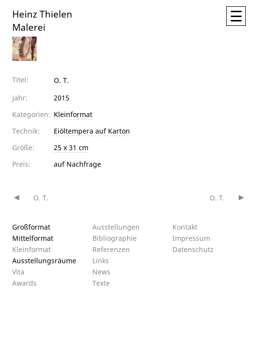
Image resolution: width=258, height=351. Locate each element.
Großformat (31, 227)
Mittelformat (32, 238)
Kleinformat (73, 114)
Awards (24, 283)
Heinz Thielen (42, 13)
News (101, 271)
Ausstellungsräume (44, 260)
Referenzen (111, 249)
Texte (101, 283)
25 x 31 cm (71, 147)
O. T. (40, 197)
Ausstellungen (116, 227)
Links (100, 260)
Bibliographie (114, 238)
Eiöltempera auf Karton (92, 131)
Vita (18, 271)
